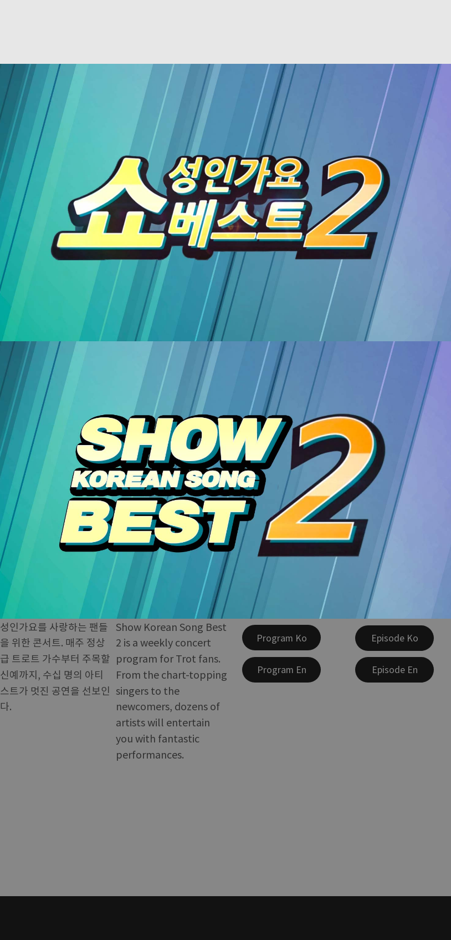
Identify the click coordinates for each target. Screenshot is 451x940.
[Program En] (281, 670)
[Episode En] (394, 670)
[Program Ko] (281, 637)
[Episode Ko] (394, 638)
